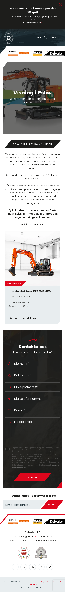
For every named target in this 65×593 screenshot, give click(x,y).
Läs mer (13, 318)
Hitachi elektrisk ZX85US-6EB (29, 291)
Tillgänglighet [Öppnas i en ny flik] (34, 585)
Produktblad (31, 318)
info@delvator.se (34, 463)
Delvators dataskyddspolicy (22, 467)
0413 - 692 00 (23, 541)
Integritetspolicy (37, 582)
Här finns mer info (32, 22)
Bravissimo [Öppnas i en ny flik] (39, 588)
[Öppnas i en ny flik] (15, 567)
